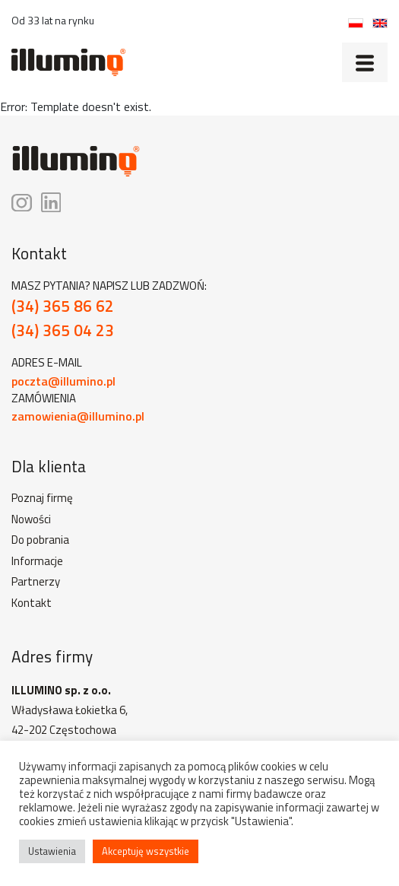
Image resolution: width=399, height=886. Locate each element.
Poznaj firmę (42, 498)
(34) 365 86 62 (62, 306)
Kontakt (31, 603)
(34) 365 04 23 (62, 330)
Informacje (37, 561)
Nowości (31, 519)
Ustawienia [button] (52, 851)
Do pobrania (40, 540)
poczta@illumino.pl (63, 381)
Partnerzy (35, 581)
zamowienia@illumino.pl (77, 416)
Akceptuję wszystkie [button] (145, 851)
